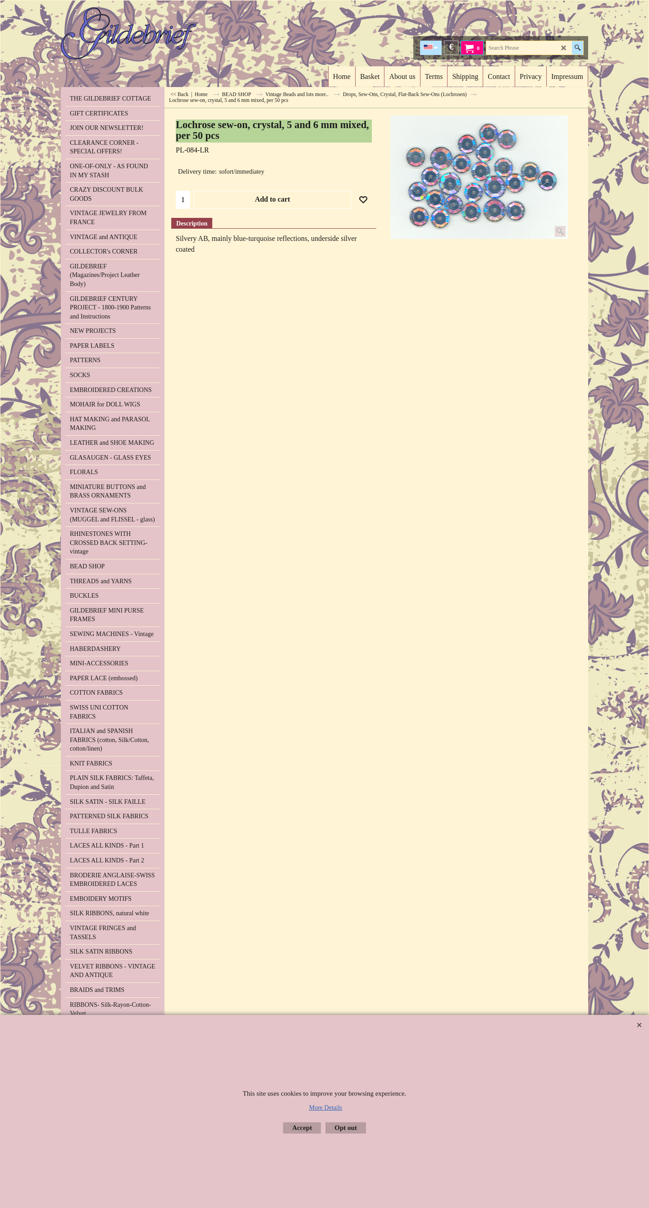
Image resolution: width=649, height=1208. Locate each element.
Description (191, 223)
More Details (325, 1107)
